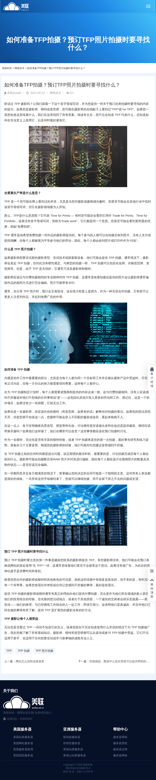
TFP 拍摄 (23, 650)
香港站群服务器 (73, 749)
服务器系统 (120, 743)
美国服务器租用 (23, 749)
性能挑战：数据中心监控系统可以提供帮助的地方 (120, 661)
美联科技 (7, 68)
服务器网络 (120, 755)
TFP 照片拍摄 (44, 650)
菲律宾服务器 (71, 743)
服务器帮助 (120, 737)
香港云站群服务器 (74, 755)
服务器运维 (120, 749)
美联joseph (12, 92)
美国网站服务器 (23, 743)
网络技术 (19, 68)
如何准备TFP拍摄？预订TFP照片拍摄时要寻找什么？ (56, 68)
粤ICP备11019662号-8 (78, 768)
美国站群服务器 (23, 737)
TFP (9, 650)
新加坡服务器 (71, 737)
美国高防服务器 (23, 755)
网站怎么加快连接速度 (30, 661)
